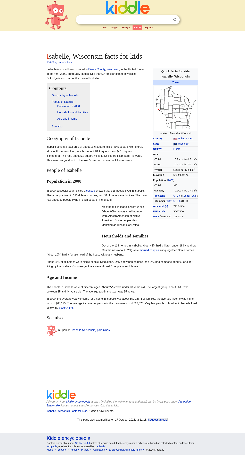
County (157, 149)
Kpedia (137, 27)
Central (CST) (189, 195)
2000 (170, 180)
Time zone (159, 195)
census (90, 190)
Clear (168, 20)
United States (185, 138)
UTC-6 (177, 195)
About (74, 449)
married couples (149, 250)
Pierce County (96, 69)
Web (105, 27)
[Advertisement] (122, 41)
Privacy (85, 449)
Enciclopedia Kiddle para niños (125, 449)
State (156, 143)
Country (157, 138)
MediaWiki (100, 446)
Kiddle (50, 449)
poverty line (66, 307)
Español (149, 27)
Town (176, 82)
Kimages (126, 27)
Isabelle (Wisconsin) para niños (91, 330)
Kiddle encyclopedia (78, 401)
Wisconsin (183, 143)
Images (114, 27)
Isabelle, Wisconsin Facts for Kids (67, 411)
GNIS (156, 216)
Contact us (99, 449)
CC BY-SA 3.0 (82, 443)
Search (175, 20)
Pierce (176, 149)
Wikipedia (52, 446)
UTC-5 (177, 201)
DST (169, 201)
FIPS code (159, 211)
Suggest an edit (157, 419)
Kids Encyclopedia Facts (59, 62)
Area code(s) (160, 206)
